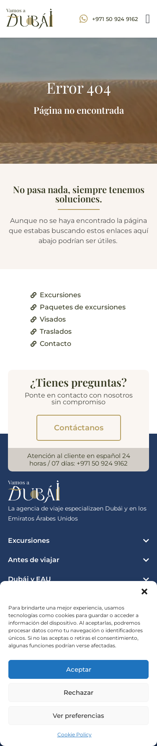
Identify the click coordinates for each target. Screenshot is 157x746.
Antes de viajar (33, 560)
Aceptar (78, 669)
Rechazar (78, 692)
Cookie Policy (74, 734)
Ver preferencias (78, 716)
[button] (144, 591)
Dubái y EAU (29, 579)
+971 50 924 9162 (102, 463)
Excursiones (28, 540)
